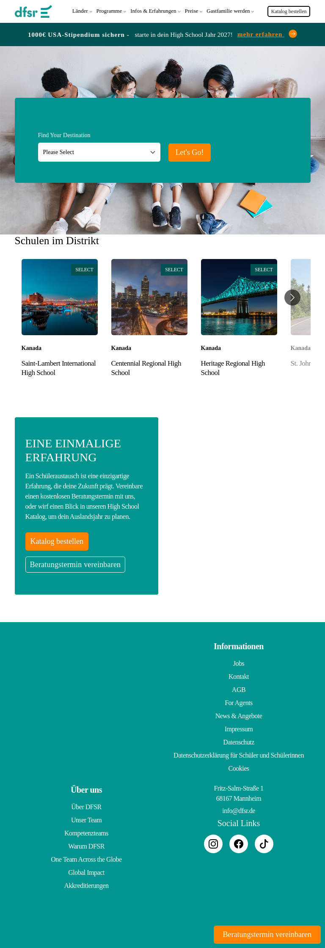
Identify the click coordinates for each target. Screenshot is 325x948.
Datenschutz (238, 742)
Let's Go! (190, 152)
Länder (80, 11)
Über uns (86, 789)
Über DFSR (86, 806)
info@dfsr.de (238, 810)
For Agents (239, 702)
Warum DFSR (86, 846)
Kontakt (239, 676)
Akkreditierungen (86, 885)
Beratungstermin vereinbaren (75, 564)
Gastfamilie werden (228, 11)
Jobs (238, 663)
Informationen (239, 646)
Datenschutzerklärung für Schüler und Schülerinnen (239, 755)
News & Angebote (238, 715)
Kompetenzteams (86, 833)
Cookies (239, 768)
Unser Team (86, 820)
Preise (191, 11)
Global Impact (86, 872)
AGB (238, 689)
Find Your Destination (64, 135)
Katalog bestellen (289, 11)
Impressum (239, 729)
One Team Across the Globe (86, 859)
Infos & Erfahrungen (153, 11)
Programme (109, 11)
